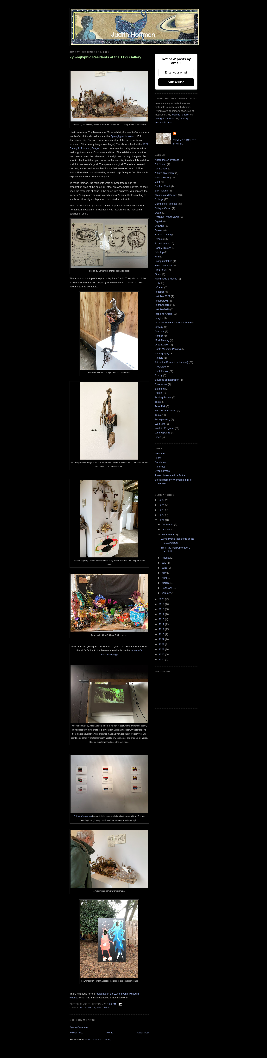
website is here (180, 114)
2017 (162, 614)
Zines (158, 437)
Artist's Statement (164, 173)
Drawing (159, 225)
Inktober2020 (162, 309)
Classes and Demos (166, 195)
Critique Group (163, 208)
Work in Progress (164, 428)
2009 (162, 639)
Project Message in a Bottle (170, 475)
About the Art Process (167, 159)
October (166, 529)
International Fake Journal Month (173, 322)
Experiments (162, 243)
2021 (162, 520)
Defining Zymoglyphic (167, 216)
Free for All (161, 269)
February (167, 587)
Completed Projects (166, 203)
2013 (162, 619)
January (166, 592)
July (164, 562)
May (164, 572)
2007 (162, 649)
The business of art (165, 410)
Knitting (159, 335)
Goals (158, 274)
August (166, 557)
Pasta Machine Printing (168, 349)
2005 (162, 659)
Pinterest (160, 466)
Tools (158, 415)
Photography (162, 353)
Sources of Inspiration (167, 379)
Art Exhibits (87, 1008)
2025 (162, 499)
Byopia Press (162, 470)
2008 (162, 644)
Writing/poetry (162, 432)
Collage (159, 199)
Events (159, 239)
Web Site (160, 423)
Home (110, 1032)
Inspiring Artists (163, 313)
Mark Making (162, 340)
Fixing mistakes (163, 261)
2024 (162, 504)
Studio (158, 392)
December (168, 524)
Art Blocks (160, 164)
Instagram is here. (165, 118)
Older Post (143, 1032)
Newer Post (76, 1032)
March (166, 582)
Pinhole (159, 357)
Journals (159, 331)
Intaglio (159, 318)
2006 (162, 654)
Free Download (163, 265)
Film (157, 256)
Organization (162, 344)
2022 (162, 515)
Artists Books (162, 177)
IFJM (157, 283)
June (165, 567)
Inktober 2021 (162, 296)
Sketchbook (161, 371)
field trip (103, 1008)
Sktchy (158, 375)
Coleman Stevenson (83, 816)
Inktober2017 (162, 300)
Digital (158, 221)
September (168, 534)
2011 (162, 629)
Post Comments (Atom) (98, 1039)
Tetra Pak (160, 406)
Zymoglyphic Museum (123, 136)
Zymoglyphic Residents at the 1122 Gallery (105, 57)
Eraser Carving (163, 234)
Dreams (159, 230)
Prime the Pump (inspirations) (171, 362)
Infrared (159, 287)
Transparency (162, 419)
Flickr (158, 457)
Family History (163, 247)
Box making (161, 190)
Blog (157, 181)
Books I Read (162, 186)
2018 (162, 609)
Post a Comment (79, 1027)
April (165, 577)
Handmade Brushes (166, 278)
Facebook (160, 462)
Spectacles (161, 384)
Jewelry (159, 327)
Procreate (160, 366)
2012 (162, 624)
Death (158, 212)
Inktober (159, 291)
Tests (158, 401)
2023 (162, 509)
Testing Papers (163, 397)
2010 (162, 634)
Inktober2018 (162, 304)
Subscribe (176, 82)
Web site (160, 453)
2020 (162, 599)
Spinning (160, 388)
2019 (162, 604)
